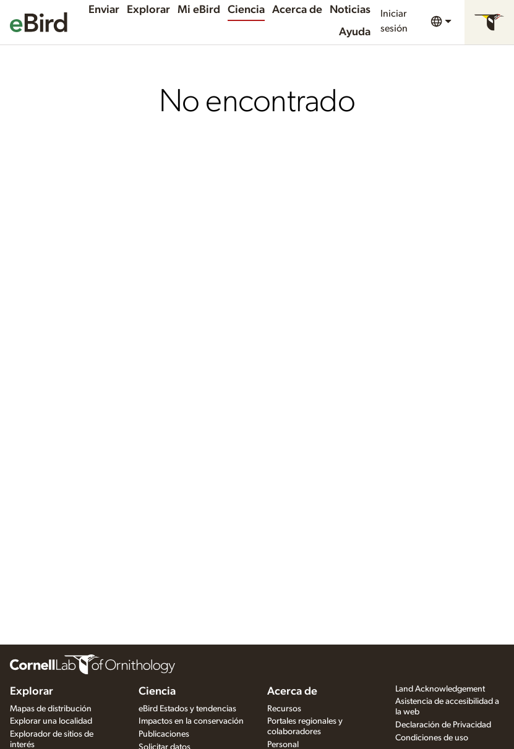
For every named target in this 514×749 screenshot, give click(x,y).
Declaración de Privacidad (443, 725)
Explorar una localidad (51, 721)
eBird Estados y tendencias (187, 709)
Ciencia (246, 9)
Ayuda (355, 32)
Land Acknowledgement (440, 689)
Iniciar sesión (394, 21)
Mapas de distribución (51, 709)
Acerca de (297, 9)
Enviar (103, 9)
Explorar (148, 9)
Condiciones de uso (431, 738)
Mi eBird (199, 9)
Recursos (284, 709)
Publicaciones (164, 734)
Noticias (350, 9)
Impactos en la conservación (191, 721)
